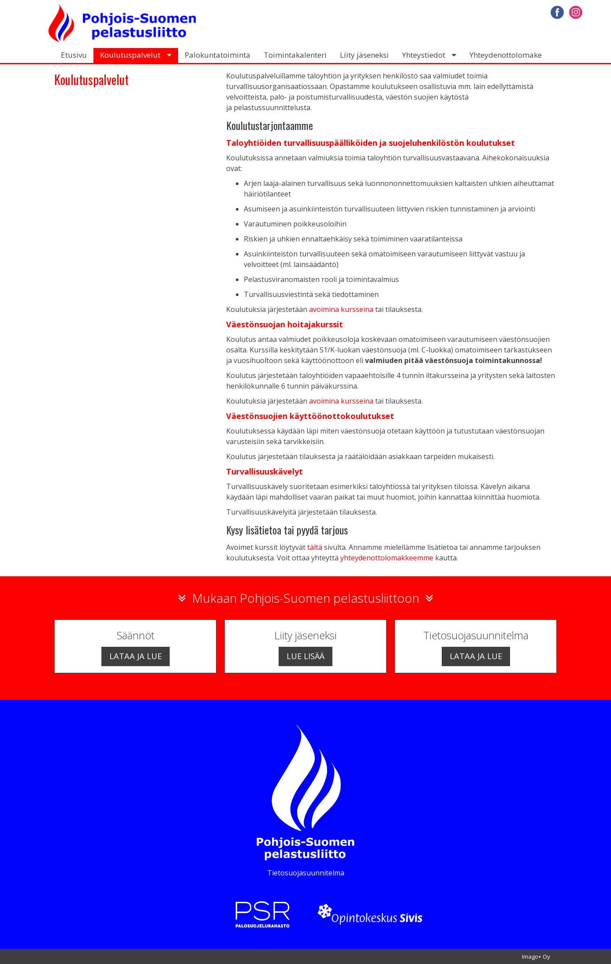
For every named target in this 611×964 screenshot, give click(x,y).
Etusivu (74, 55)
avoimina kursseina (341, 309)
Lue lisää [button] (305, 655)
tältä (314, 547)
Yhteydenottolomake (505, 55)
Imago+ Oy (536, 956)
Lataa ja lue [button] (135, 655)
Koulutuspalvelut (130, 55)
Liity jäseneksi (364, 55)
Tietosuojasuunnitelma (305, 873)
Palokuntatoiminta (217, 55)
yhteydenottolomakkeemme (386, 558)
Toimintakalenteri (295, 55)
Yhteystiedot (423, 55)
